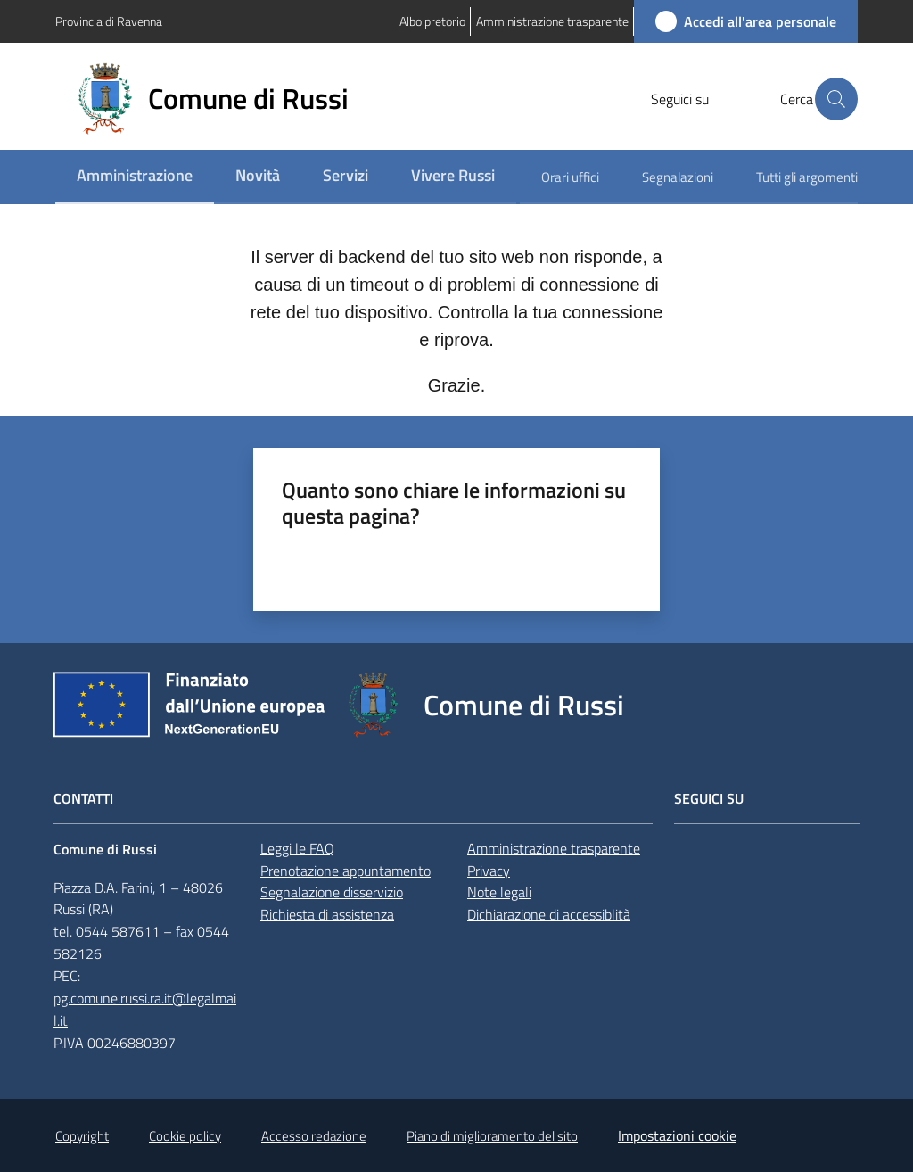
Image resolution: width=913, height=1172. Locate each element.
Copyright (82, 1136)
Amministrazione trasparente (553, 848)
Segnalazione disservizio (331, 892)
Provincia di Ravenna (108, 21)
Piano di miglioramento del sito (492, 1136)
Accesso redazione (313, 1136)
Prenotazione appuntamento (345, 870)
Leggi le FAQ (297, 848)
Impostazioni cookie (677, 1135)
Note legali (499, 892)
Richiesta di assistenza (327, 914)
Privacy (488, 870)
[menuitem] (134, 177)
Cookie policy (185, 1136)
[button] (836, 99)
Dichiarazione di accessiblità (548, 914)
